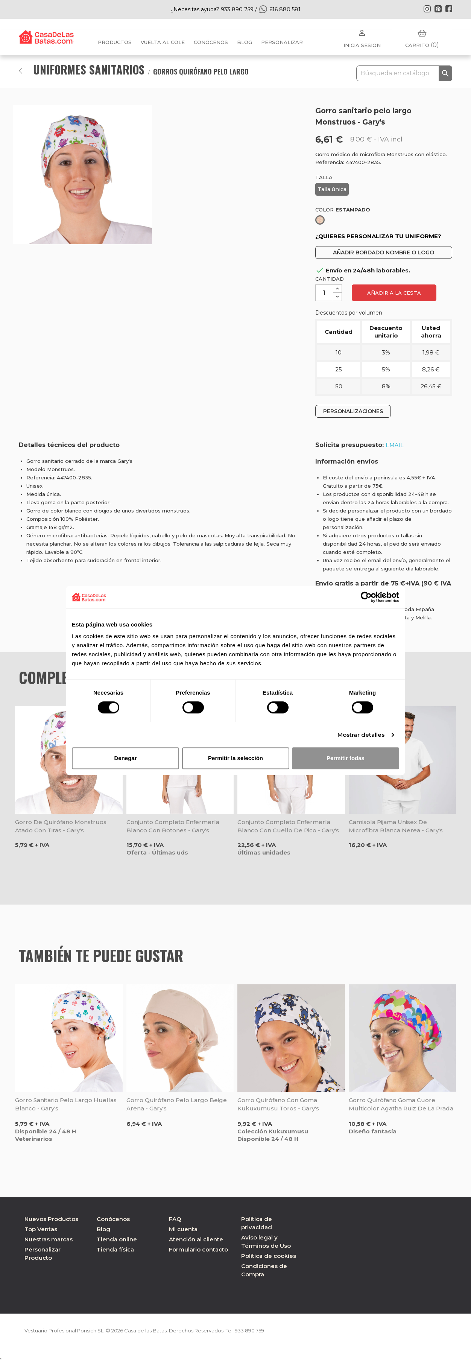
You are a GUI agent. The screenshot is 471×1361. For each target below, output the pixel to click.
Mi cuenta (183, 1229)
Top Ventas (40, 1229)
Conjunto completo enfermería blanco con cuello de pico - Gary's (288, 826)
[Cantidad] (324, 292)
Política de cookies (268, 1255)
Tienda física (115, 1249)
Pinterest (438, 8)
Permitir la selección (235, 758)
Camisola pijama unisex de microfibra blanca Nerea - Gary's (396, 826)
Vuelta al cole (163, 42)
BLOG (244, 42)
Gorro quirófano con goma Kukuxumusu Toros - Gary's (278, 1104)
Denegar (125, 758)
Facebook (448, 8)
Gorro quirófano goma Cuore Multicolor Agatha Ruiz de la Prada (401, 1104)
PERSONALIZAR (282, 42)
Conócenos (211, 42)
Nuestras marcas (48, 1239)
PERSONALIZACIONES (353, 411)
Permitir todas (346, 758)
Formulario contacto (198, 1249)
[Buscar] (404, 73)
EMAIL (395, 445)
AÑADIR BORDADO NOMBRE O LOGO (383, 252)
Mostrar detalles (361, 734)
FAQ (175, 1219)
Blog (103, 1229)
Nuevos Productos (51, 1219)
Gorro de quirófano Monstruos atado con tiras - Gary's (60, 826)
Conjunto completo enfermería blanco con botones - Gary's (172, 826)
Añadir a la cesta (394, 293)
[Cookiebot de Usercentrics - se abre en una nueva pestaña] (366, 597)
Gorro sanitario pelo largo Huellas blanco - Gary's (66, 1104)
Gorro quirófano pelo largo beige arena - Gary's (176, 1104)
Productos (115, 42)
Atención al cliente (196, 1239)
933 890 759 (268, 1330)
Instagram (427, 8)
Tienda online (117, 1239)
